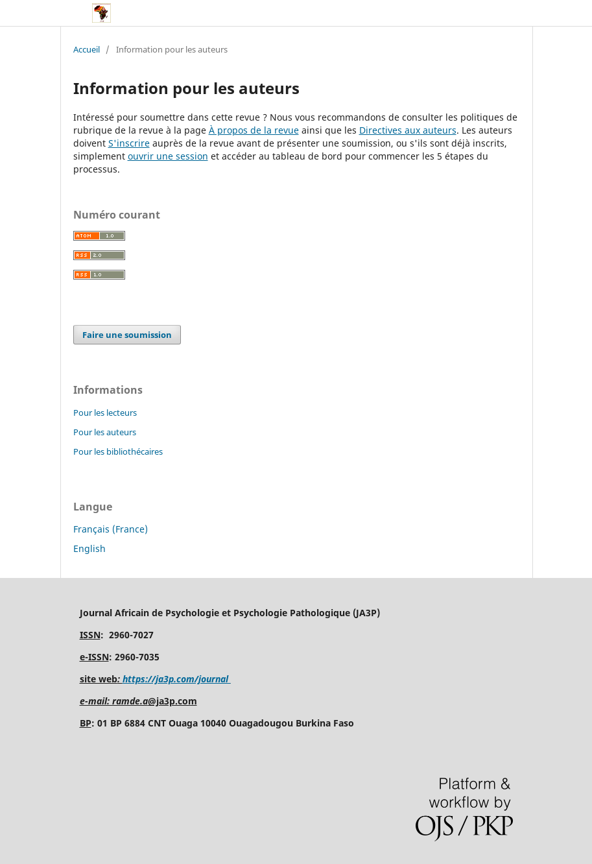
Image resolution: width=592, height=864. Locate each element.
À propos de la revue (254, 130)
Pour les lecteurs (105, 412)
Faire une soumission (127, 335)
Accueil (86, 49)
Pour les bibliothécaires (118, 451)
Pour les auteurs (104, 432)
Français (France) (110, 529)
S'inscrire (129, 143)
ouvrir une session (168, 156)
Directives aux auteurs (407, 130)
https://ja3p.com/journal (177, 679)
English (89, 548)
